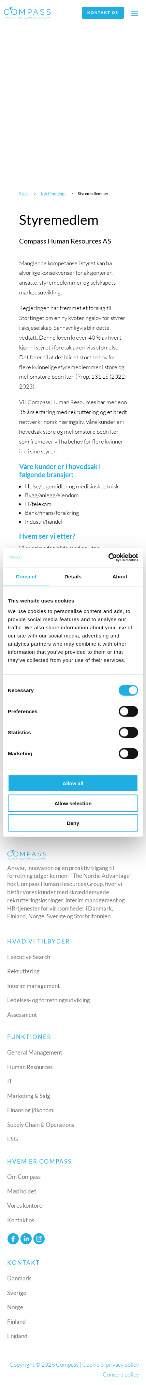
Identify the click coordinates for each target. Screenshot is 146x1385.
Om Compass (24, 1176)
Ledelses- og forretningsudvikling (48, 1000)
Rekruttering (23, 971)
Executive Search (28, 956)
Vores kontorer (26, 1205)
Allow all (73, 783)
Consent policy (121, 1374)
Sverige (16, 1292)
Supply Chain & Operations (40, 1124)
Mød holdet (21, 1191)
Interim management (33, 985)
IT (9, 1081)
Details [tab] (73, 576)
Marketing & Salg (28, 1095)
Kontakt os (102, 12)
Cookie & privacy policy (110, 1364)
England (17, 1335)
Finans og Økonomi (31, 1110)
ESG (12, 1139)
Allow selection (72, 803)
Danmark (19, 1278)
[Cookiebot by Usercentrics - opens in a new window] (108, 557)
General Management (34, 1052)
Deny (73, 823)
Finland (16, 1321)
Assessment (22, 1014)
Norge (15, 1307)
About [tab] (119, 576)
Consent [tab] (26, 576)
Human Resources (30, 1067)
